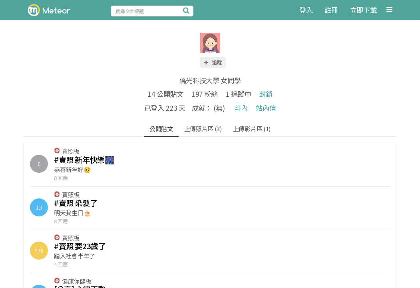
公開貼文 (161, 128)
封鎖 (266, 94)
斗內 (241, 108)
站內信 (266, 108)
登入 (306, 10)
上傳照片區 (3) (203, 128)
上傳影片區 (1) (252, 128)
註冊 (331, 10)
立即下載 (363, 10)
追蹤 (212, 62)
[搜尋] (187, 10)
